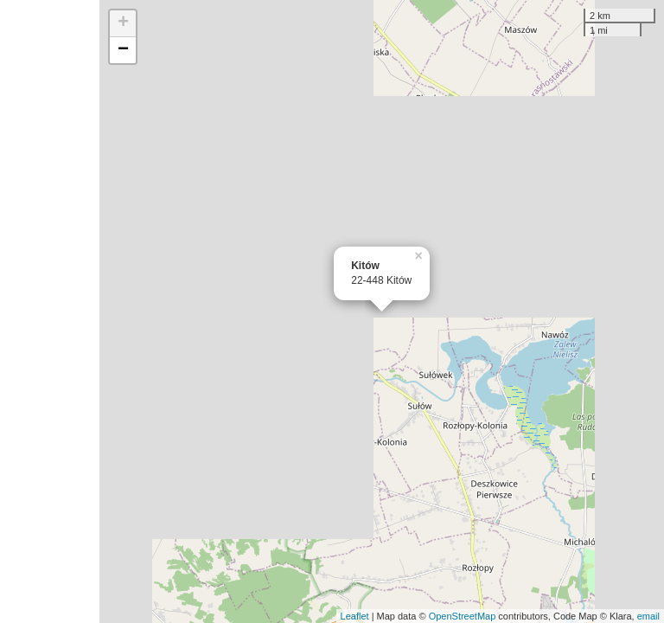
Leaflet (355, 616)
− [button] (123, 50)
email (648, 616)
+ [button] (123, 23)
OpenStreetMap (462, 616)
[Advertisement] (49, 311)
